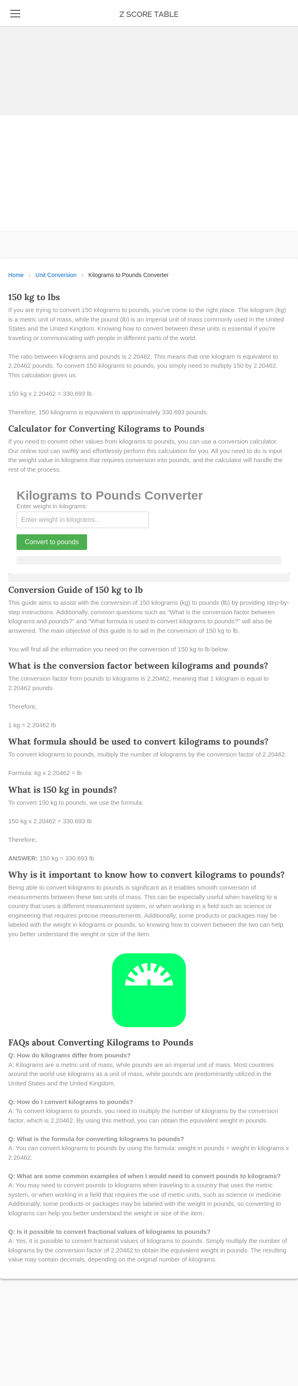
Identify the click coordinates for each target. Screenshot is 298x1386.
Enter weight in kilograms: (52, 506)
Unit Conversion (56, 275)
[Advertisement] (145, 57)
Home (16, 275)
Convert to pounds (52, 541)
